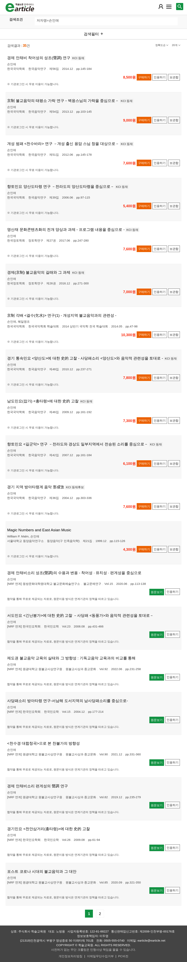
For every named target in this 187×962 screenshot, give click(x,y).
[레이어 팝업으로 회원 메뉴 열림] (160, 6)
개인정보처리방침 (70, 956)
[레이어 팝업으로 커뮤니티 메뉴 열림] (168, 6)
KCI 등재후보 (75, 487)
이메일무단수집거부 (100, 956)
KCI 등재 (78, 58)
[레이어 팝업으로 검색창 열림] (179, 6)
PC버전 (123, 956)
